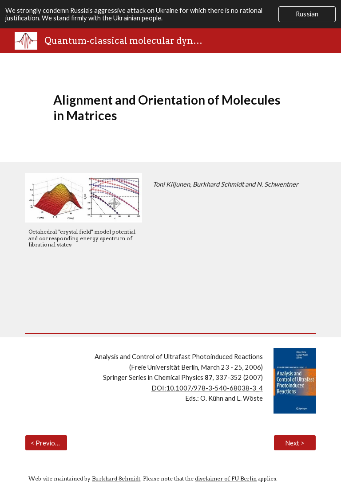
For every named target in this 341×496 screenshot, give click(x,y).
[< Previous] (46, 443)
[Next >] (294, 443)
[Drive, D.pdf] (232, 257)
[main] (170, 108)
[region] (170, 14)
